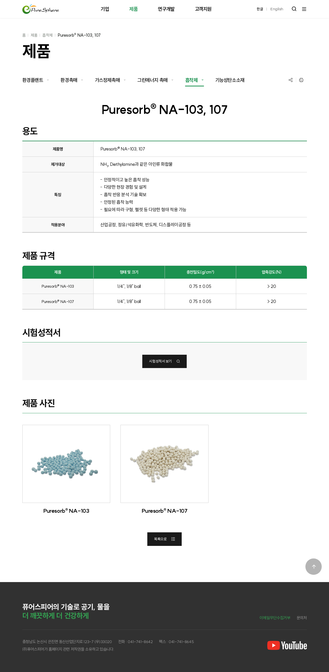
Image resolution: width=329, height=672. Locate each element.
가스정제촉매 (107, 80)
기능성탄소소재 (229, 80)
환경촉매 (68, 80)
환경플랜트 (32, 80)
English (276, 9)
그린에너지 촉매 (152, 80)
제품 (34, 35)
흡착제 (47, 35)
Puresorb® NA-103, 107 (79, 35)
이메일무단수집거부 (274, 617)
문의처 (302, 617)
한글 (260, 9)
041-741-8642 (140, 641)
